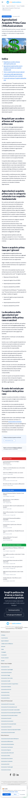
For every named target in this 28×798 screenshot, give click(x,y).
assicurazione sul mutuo (15, 421)
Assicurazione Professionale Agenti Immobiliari (11, 712)
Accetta (6, 794)
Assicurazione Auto (5, 692)
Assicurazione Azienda (6, 769)
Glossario (3, 646)
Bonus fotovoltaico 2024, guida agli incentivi (12, 566)
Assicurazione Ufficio (5, 755)
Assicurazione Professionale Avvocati (9, 707)
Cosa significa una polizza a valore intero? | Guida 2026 (13, 555)
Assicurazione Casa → (9, 440)
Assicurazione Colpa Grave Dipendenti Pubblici (11, 729)
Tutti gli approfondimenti (14, 615)
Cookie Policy (11, 791)
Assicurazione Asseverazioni (7, 721)
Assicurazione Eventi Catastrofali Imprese (10, 738)
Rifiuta (15, 794)
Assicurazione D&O (5, 764)
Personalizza (22, 794)
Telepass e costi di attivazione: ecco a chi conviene (14, 467)
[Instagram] (14, 774)
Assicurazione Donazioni (6, 672)
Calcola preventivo (14, 610)
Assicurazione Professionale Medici (8, 723)
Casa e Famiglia (20, 6)
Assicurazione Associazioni (7, 758)
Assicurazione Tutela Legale (7, 767)
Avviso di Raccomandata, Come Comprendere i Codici (13, 512)
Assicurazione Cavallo (5, 681)
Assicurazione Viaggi (5, 675)
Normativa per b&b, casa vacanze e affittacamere (13, 483)
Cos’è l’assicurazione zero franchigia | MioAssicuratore (11, 462)
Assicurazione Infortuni (6, 689)
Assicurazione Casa (5, 666)
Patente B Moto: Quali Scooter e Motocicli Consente (12, 525)
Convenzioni (3, 655)
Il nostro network (5, 657)
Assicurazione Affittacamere (7, 741)
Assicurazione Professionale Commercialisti (10, 709)
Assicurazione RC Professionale (8, 704)
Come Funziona (4, 637)
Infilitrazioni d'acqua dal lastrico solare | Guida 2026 (13, 572)
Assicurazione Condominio (6, 761)
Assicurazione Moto (5, 695)
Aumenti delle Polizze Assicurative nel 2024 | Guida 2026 (13, 561)
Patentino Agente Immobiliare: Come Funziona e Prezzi (13, 478)
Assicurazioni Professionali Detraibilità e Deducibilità (11, 519)
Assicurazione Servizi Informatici (8, 732)
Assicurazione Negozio (6, 750)
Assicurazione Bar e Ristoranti (7, 752)
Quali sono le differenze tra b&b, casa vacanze (13, 472)
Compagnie (3, 652)
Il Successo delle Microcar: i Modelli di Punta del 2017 (13, 531)
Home (3, 6)
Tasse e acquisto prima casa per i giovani (14, 72)
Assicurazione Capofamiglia (7, 669)
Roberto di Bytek (18, 447)
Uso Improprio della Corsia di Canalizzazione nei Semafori (13, 506)
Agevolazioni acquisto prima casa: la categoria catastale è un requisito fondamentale (13, 67)
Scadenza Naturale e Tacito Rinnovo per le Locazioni (12, 578)
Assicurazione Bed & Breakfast (7, 744)
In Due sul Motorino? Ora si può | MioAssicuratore (10, 538)
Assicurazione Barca (5, 698)
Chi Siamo (3, 635)
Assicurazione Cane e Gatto (7, 678)
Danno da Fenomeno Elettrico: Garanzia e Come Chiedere (13, 494)
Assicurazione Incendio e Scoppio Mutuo (9, 683)
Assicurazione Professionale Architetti (9, 715)
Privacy (16, 791)
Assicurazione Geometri (6, 718)
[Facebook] (10, 774)
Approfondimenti (10, 6)
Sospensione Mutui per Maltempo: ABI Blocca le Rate (13, 548)
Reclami (2, 660)
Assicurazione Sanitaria (6, 686)
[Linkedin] (17, 774)
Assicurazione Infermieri (6, 726)
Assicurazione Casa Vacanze (7, 747)
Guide (2, 649)
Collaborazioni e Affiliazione (7, 643)
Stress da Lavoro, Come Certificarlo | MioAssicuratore (11, 500)
